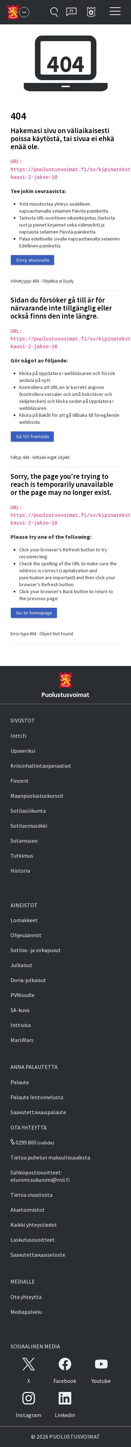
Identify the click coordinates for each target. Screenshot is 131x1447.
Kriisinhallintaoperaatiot (40, 765)
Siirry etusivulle (32, 260)
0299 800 (23, 1142)
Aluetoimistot (27, 1209)
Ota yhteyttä (26, 1296)
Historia (20, 870)
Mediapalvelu (26, 1311)
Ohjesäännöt (26, 935)
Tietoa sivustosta (31, 1194)
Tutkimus (21, 855)
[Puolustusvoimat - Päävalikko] (24, 12)
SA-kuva (19, 1009)
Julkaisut (21, 965)
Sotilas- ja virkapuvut (35, 950)
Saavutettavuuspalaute (38, 1112)
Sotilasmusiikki (28, 825)
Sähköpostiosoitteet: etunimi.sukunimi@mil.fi (40, 1176)
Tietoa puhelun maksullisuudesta (50, 1157)
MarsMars (22, 1039)
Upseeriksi (22, 750)
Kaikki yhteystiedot (33, 1224)
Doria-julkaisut (28, 980)
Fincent (19, 780)
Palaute (19, 1082)
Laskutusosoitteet (32, 1239)
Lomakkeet (24, 920)
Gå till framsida (32, 436)
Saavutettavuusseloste (37, 1254)
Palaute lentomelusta (36, 1097)
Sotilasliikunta (28, 810)
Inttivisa (20, 1024)
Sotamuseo (24, 840)
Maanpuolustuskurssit (37, 795)
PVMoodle (22, 995)
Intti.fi (18, 735)
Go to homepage (34, 612)
